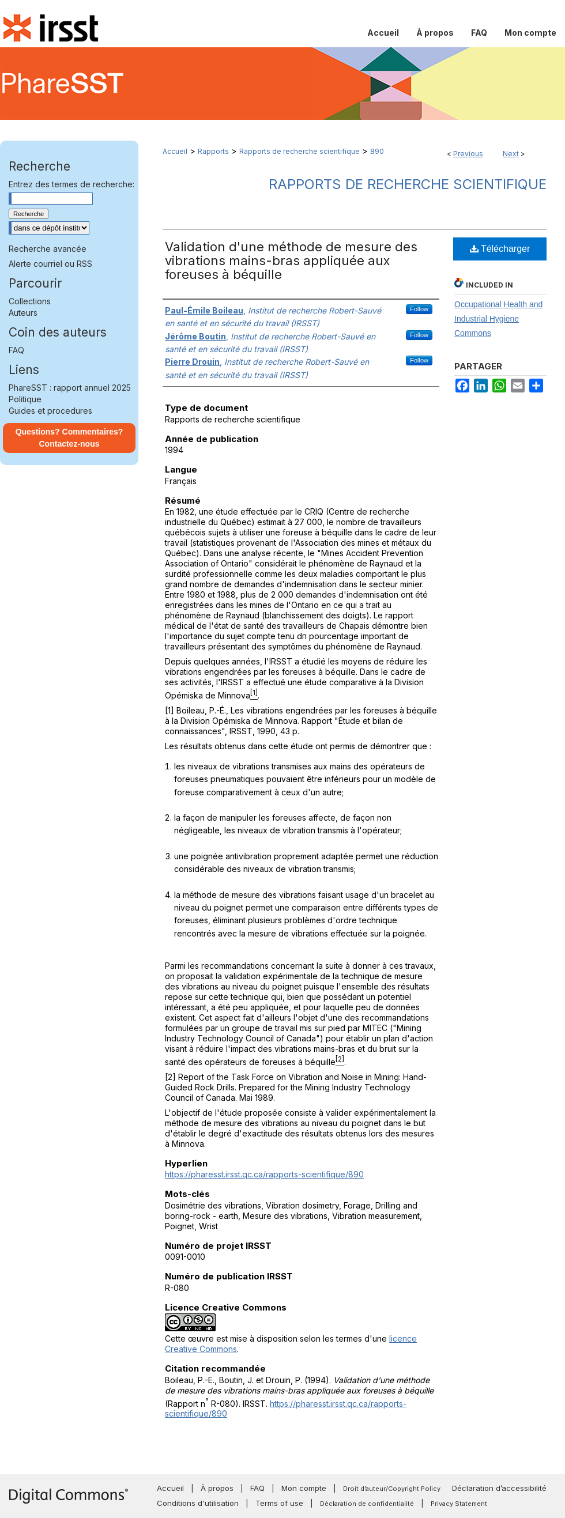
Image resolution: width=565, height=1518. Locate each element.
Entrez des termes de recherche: (71, 184)
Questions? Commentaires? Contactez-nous (69, 437)
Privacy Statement (459, 1504)
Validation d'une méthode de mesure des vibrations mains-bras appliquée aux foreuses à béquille (291, 260)
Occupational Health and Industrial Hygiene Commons (498, 319)
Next (511, 153)
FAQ (16, 350)
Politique (25, 399)
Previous (468, 153)
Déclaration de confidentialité (367, 1504)
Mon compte (303, 1488)
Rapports (213, 151)
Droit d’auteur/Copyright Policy (391, 1489)
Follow (419, 308)
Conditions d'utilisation (198, 1503)
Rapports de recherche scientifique (299, 151)
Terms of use (279, 1503)
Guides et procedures (50, 411)
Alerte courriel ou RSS (50, 264)
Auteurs (23, 313)
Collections (30, 301)
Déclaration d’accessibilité (499, 1488)
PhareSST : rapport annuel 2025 (70, 387)
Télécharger (500, 249)
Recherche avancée (47, 249)
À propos (217, 1488)
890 (377, 151)
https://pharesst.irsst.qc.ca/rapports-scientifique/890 (264, 1174)
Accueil (175, 151)
